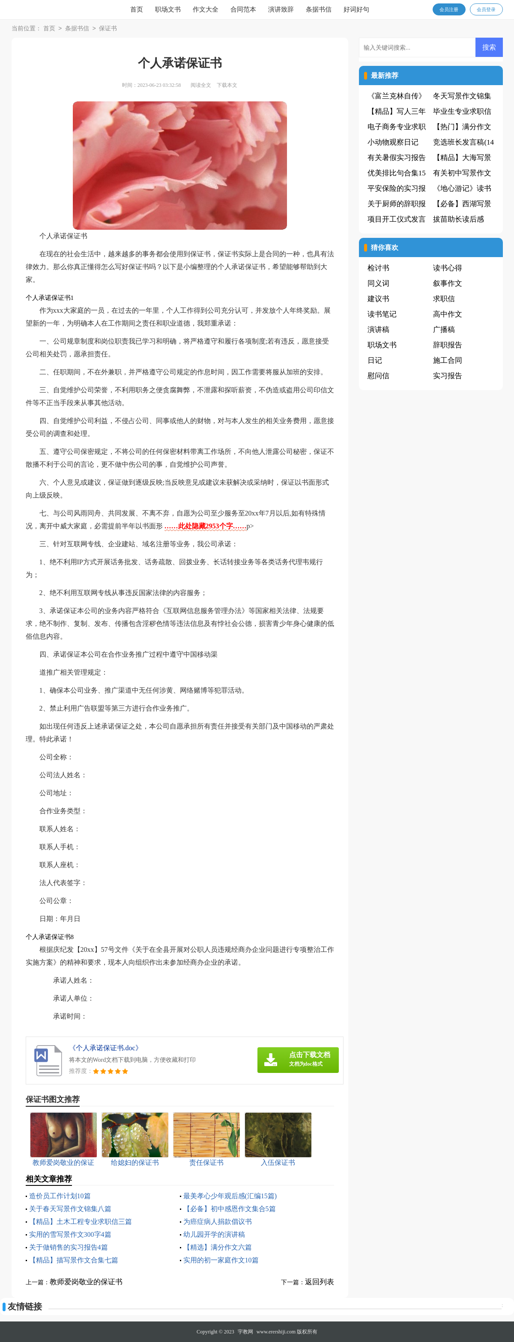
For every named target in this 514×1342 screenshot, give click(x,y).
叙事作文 (447, 283)
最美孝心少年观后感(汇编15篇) (230, 1196)
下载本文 (227, 85)
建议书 (378, 299)
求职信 (444, 299)
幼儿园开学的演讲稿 (214, 1234)
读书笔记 (382, 314)
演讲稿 (378, 330)
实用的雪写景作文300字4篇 (70, 1234)
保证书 (108, 29)
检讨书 (378, 268)
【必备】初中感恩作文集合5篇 (229, 1208)
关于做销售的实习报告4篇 (68, 1247)
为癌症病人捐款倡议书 (217, 1221)
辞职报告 (447, 345)
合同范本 (243, 9)
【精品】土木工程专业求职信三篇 (80, 1221)
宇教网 (245, 1332)
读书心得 (447, 268)
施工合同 (447, 360)
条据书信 (319, 9)
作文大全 (205, 9)
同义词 (378, 283)
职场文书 (168, 9)
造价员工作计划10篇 (60, 1196)
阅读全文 (201, 85)
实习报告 (447, 376)
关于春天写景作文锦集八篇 (70, 1208)
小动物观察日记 (393, 142)
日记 (375, 360)
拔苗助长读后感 (458, 219)
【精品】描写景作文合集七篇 (73, 1260)
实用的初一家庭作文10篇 (221, 1260)
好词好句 (356, 9)
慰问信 (378, 376)
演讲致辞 (281, 9)
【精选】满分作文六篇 (217, 1247)
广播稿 (444, 330)
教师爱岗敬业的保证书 (86, 1282)
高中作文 (447, 314)
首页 (136, 9)
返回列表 (319, 1282)
